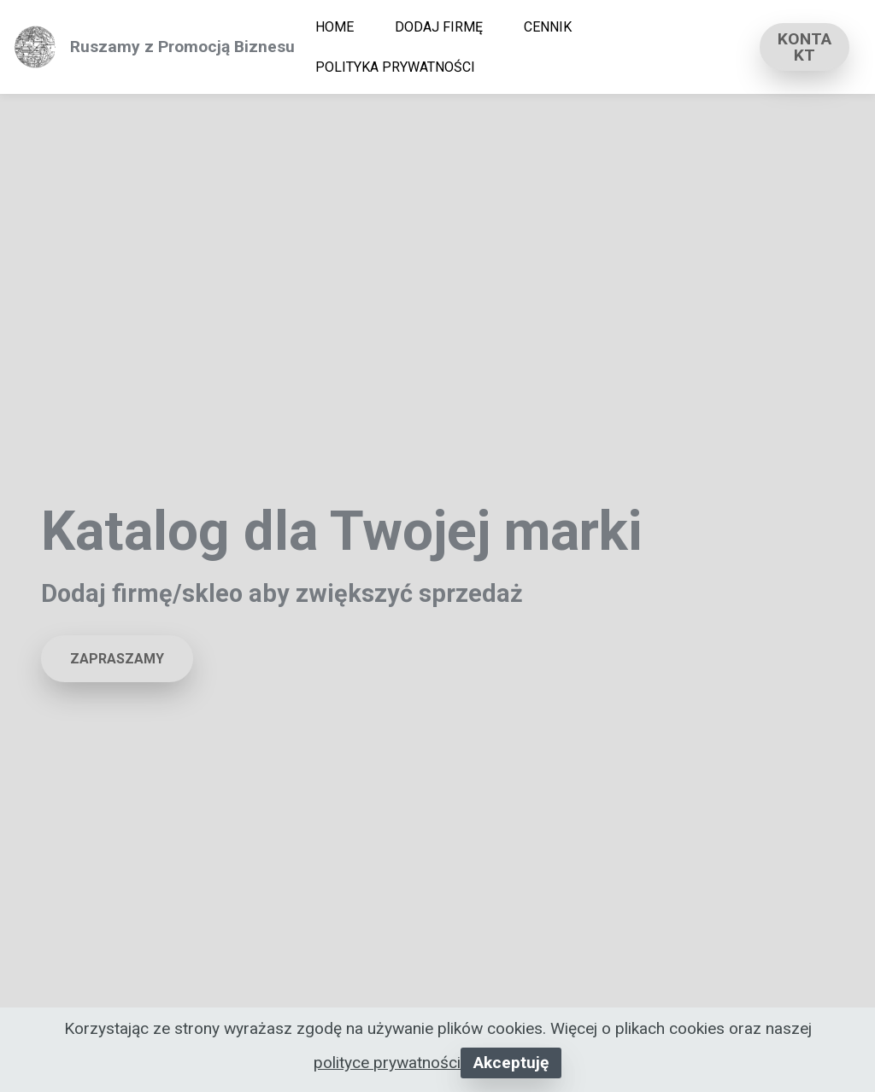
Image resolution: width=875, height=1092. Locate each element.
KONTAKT (804, 47)
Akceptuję (511, 1062)
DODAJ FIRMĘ (439, 27)
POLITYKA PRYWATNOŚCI (395, 67)
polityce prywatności (387, 1062)
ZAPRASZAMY (117, 659)
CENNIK (548, 27)
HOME (334, 27)
